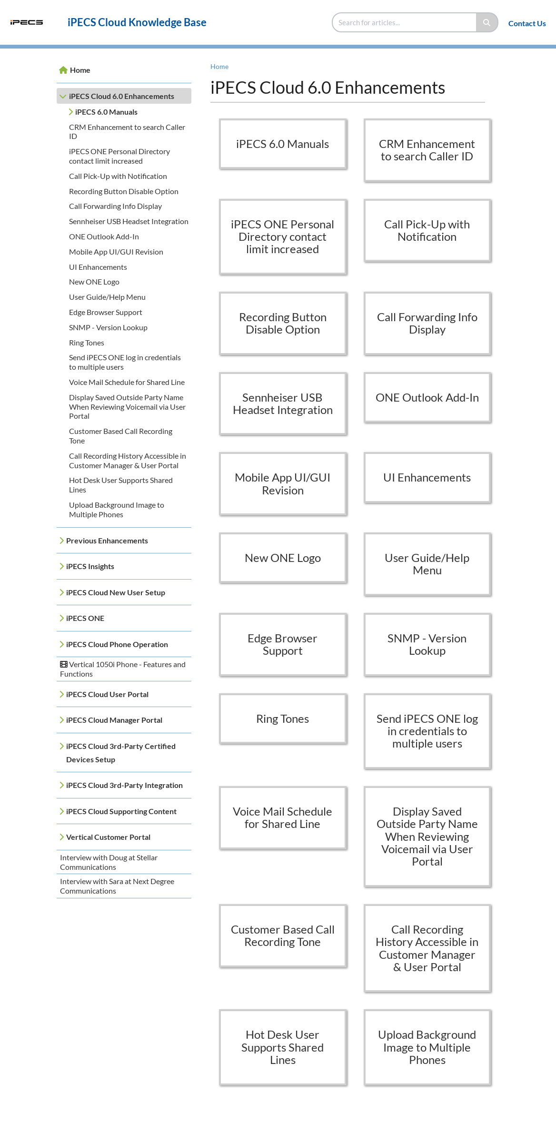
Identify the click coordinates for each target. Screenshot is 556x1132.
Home (80, 69)
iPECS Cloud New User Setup (115, 592)
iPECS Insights (90, 566)
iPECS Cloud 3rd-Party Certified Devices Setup (121, 752)
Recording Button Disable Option (124, 191)
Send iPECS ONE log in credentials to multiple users (427, 730)
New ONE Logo (94, 281)
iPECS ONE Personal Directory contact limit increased (119, 156)
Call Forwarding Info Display (115, 205)
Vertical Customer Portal (108, 836)
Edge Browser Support (105, 311)
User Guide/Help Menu (107, 296)
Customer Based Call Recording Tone (283, 935)
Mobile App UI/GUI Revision (116, 251)
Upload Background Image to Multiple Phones (116, 509)
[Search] (487, 22)
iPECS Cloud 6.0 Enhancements (121, 95)
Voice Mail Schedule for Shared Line (127, 381)
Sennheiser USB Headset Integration (129, 221)
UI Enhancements (98, 266)
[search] (404, 22)
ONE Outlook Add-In (104, 236)
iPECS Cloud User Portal (107, 694)
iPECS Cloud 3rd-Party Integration (124, 784)
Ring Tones (86, 342)
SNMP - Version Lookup (108, 327)
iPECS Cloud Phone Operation (117, 644)
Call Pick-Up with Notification (118, 175)
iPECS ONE (85, 617)
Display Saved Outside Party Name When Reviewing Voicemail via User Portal (127, 407)
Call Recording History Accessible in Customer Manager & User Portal (127, 460)
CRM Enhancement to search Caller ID (427, 150)
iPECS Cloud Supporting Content (121, 811)
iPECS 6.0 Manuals (106, 111)
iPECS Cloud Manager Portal (114, 719)
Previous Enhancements (107, 540)
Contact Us (527, 23)
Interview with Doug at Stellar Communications (109, 862)
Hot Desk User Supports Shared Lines (282, 1046)
